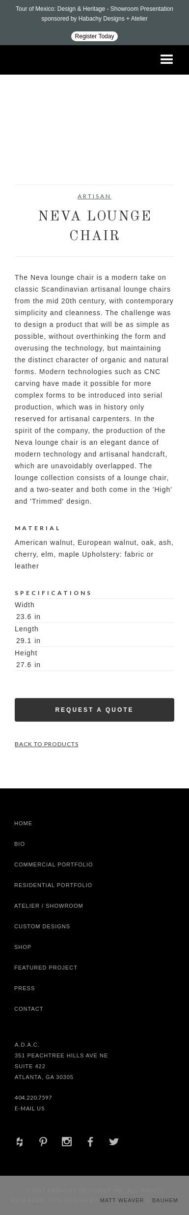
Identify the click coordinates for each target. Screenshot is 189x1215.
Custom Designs (42, 926)
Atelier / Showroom (48, 906)
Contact (28, 1009)
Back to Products (47, 744)
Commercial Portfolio (53, 864)
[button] (167, 60)
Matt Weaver (123, 1200)
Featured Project (46, 968)
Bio (19, 844)
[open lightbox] (35, 160)
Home (23, 823)
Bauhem (164, 1200)
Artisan (94, 196)
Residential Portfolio (53, 885)
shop (22, 947)
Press (24, 988)
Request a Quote (94, 709)
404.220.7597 (33, 1097)
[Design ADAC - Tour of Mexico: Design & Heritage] (94, 22)
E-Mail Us (30, 1108)
